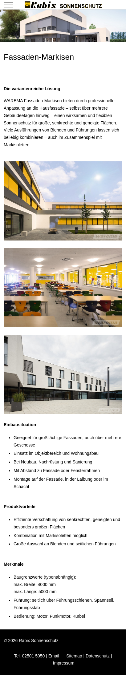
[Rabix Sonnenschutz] (63, 4)
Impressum (63, 663)
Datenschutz (98, 655)
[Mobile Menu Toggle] (8, 4)
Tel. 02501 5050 (29, 655)
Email (53, 655)
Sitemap (74, 655)
